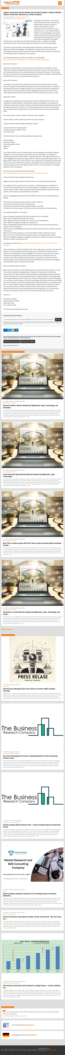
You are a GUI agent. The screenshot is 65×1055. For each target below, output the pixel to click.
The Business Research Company (11, 753)
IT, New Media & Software (22, 17)
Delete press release (12, 341)
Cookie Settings (52, 1050)
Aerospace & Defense (14, 752)
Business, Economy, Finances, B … (17, 889)
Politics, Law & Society (14, 684)
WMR (4, 891)
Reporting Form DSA (42, 1050)
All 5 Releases (7, 629)
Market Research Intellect (19, 18)
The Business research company (11, 822)
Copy (58, 319)
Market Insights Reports (9, 914)
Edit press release (27, 341)
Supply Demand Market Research (11, 983)
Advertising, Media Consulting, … (17, 401)
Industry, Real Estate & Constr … (17, 912)
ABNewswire (6, 686)
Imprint (6, 1050)
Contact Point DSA (32, 1050)
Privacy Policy (12, 1050)
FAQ (2, 1050)
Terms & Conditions (22, 1050)
